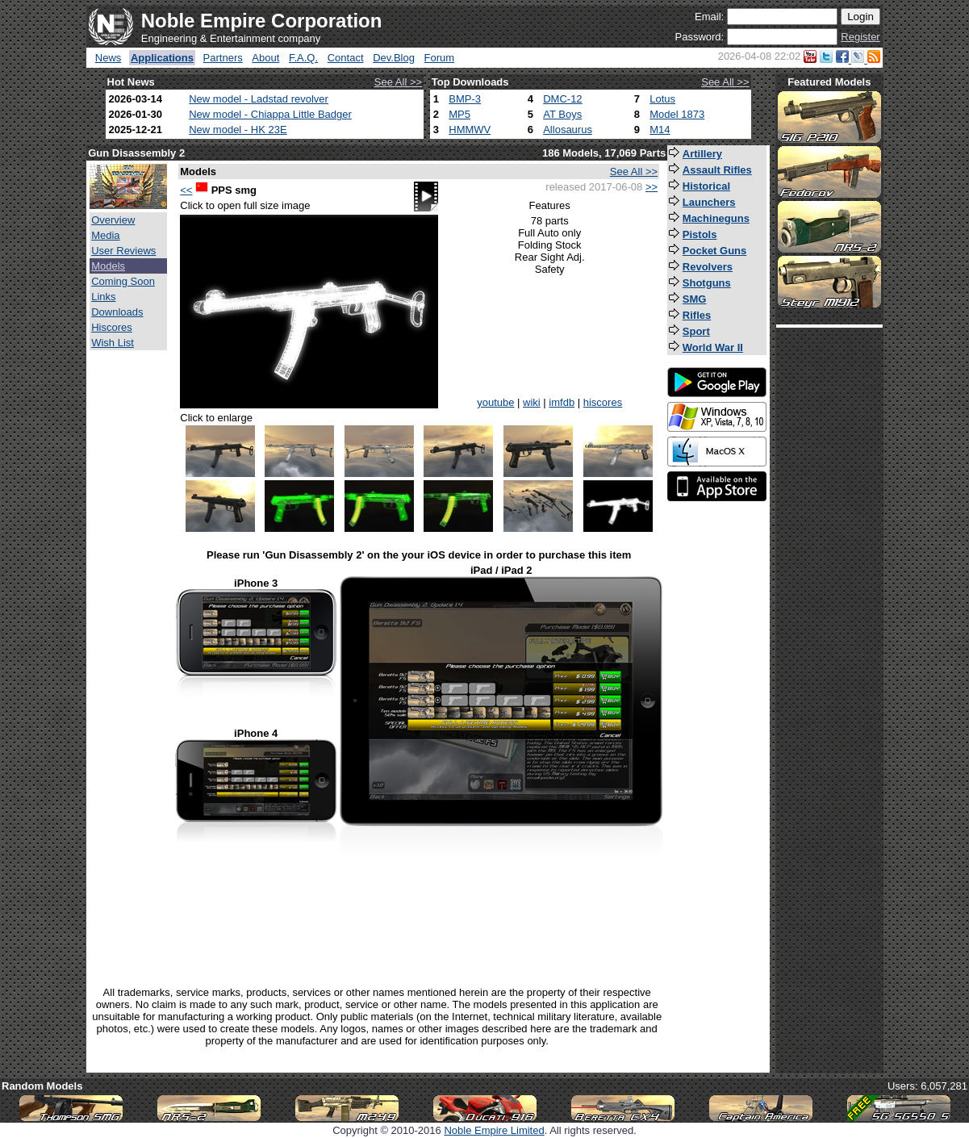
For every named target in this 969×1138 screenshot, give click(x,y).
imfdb (561, 402)
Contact (346, 58)
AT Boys (562, 114)
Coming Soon (123, 281)
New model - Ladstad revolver (258, 99)
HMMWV (470, 129)
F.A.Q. (303, 58)
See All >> (398, 82)
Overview (113, 220)
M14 (659, 129)
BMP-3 (465, 99)
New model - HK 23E (237, 129)
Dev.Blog (394, 58)
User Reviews (123, 251)
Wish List (112, 343)
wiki (532, 402)
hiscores (602, 402)
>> (651, 187)
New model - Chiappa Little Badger (270, 114)
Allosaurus (567, 129)
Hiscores (111, 327)
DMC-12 (562, 99)
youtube (495, 402)
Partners (223, 58)
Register (860, 37)
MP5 (459, 114)
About (265, 58)
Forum (439, 58)
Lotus (662, 99)
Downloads (117, 312)
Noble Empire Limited (494, 1130)
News (108, 58)
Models (108, 266)
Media (105, 235)
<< (186, 190)
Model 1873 (676, 114)
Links (103, 297)
